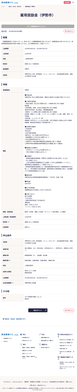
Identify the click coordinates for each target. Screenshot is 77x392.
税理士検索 (62, 348)
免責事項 (26, 381)
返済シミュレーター (27, 353)
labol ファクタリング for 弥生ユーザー (66, 367)
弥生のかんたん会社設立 (65, 339)
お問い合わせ (33, 385)
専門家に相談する (45, 347)
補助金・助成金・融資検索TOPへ (15, 319)
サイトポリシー (7, 381)
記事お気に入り (26, 340)
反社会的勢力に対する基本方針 (57, 381)
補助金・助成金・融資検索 (15, 6)
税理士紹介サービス (64, 345)
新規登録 (67, 2)
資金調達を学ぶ (26, 337)
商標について (69, 381)
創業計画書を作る (45, 337)
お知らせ (6, 341)
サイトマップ (45, 381)
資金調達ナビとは (8, 338)
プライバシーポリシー (17, 381)
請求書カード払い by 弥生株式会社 (66, 363)
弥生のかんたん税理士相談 (65, 352)
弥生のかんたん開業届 (65, 342)
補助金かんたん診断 (27, 350)
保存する (70, 31)
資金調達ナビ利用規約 (35, 381)
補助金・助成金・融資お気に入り (28, 357)
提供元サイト (38, 310)
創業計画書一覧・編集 (46, 340)
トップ (3, 6)
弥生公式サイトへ (41, 385)
